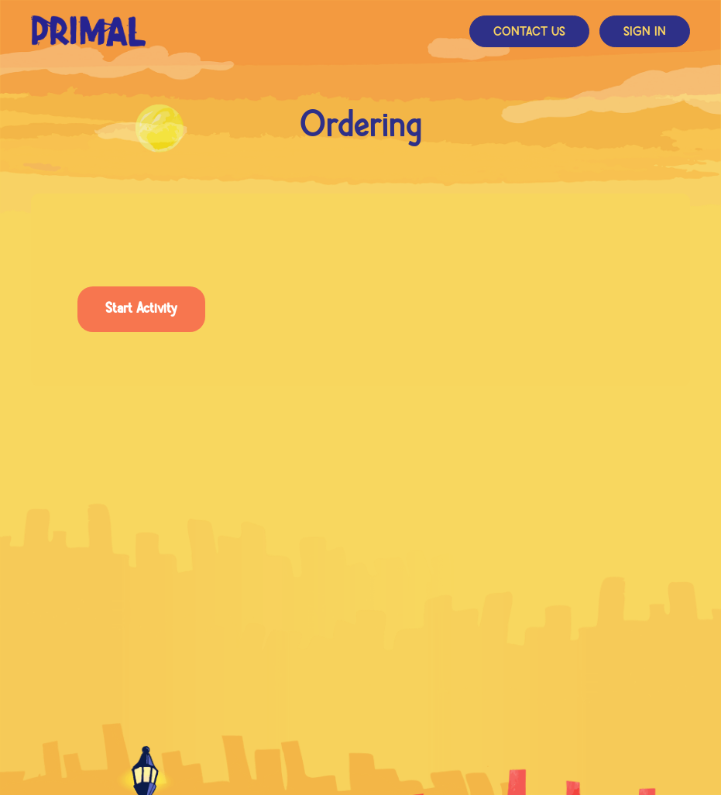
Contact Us (529, 32)
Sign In (644, 32)
